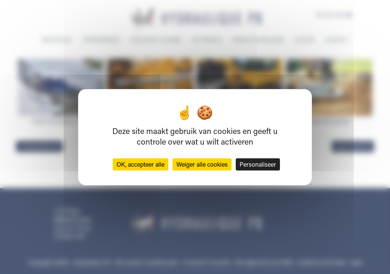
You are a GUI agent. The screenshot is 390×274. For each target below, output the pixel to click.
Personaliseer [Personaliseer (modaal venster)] (258, 164)
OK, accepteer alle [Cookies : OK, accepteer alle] (141, 164)
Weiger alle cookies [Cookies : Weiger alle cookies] (202, 164)
